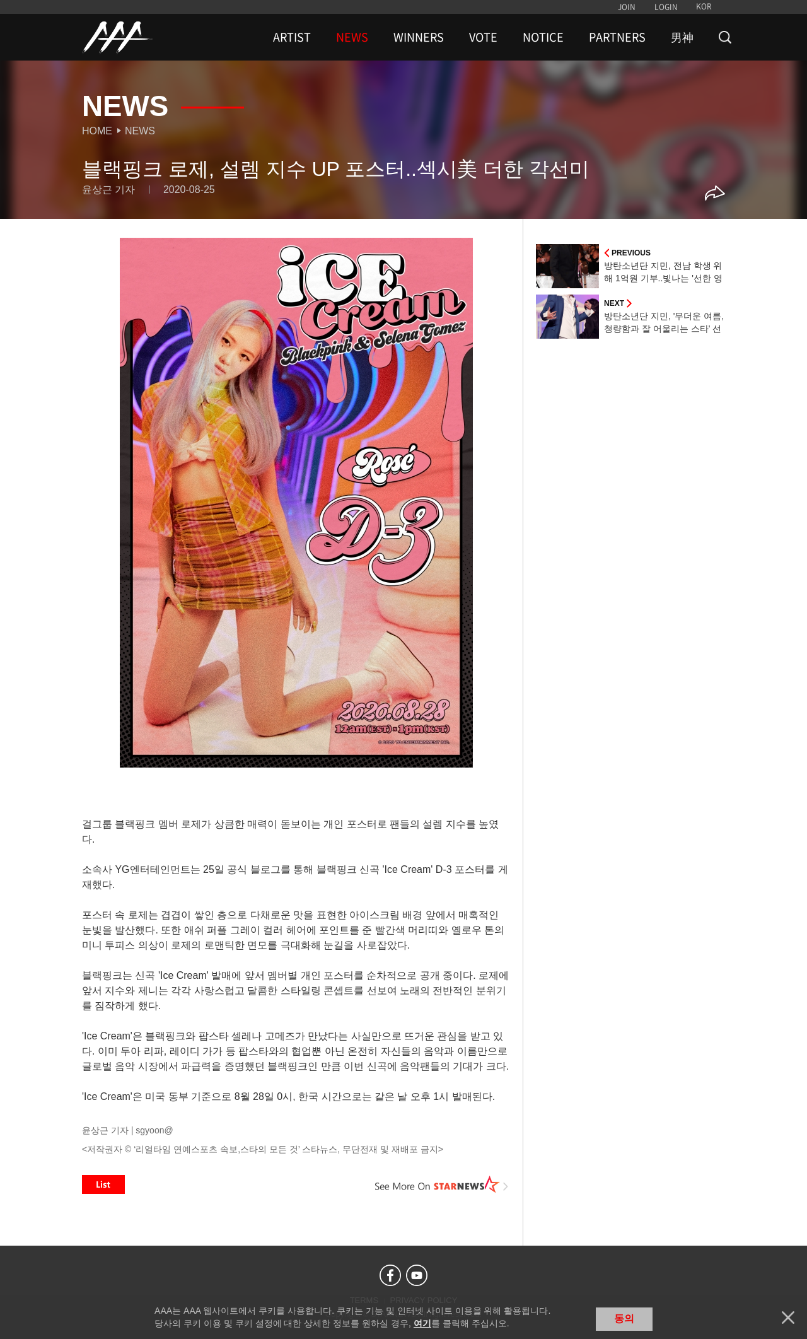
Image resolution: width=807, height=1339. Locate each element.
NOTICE (543, 37)
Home (97, 131)
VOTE (483, 37)
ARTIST (292, 37)
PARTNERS (617, 37)
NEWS (352, 37)
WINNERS (418, 37)
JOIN (627, 7)
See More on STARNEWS (442, 1184)
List (103, 1184)
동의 (624, 1318)
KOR (704, 6)
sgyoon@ (154, 1130)
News (140, 131)
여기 (422, 1323)
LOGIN (666, 7)
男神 (682, 37)
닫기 (788, 1317)
